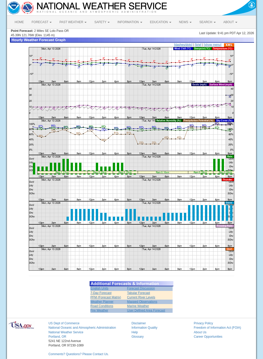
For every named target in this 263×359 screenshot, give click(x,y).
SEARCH (207, 22)
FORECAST (42, 22)
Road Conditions (101, 306)
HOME (19, 22)
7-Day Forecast (100, 293)
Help (135, 332)
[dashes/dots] (183, 45)
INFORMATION (129, 22)
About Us (200, 332)
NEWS (185, 22)
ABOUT (230, 22)
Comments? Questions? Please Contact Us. (79, 354)
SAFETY (102, 22)
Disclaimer (139, 323)
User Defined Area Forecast (146, 310)
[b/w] (198, 45)
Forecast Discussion (141, 288)
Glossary (138, 336)
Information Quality (144, 327)
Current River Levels (141, 297)
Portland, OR (57, 336)
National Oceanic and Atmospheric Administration (82, 327)
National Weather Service (66, 332)
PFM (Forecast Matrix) (105, 297)
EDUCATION (160, 22)
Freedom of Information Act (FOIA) (217, 327)
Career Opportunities (208, 336)
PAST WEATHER (73, 22)
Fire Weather (99, 310)
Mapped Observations (142, 301)
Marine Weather (138, 306)
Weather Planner (102, 301)
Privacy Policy (203, 323)
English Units (99, 288)
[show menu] (212, 45)
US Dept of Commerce (64, 323)
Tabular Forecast (138, 293)
